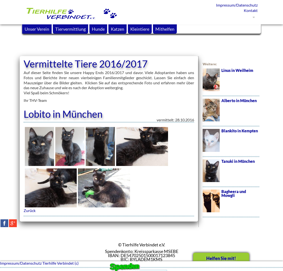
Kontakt (251, 10)
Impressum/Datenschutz (237, 5)
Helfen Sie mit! (221, 258)
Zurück (30, 210)
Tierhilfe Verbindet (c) (60, 263)
